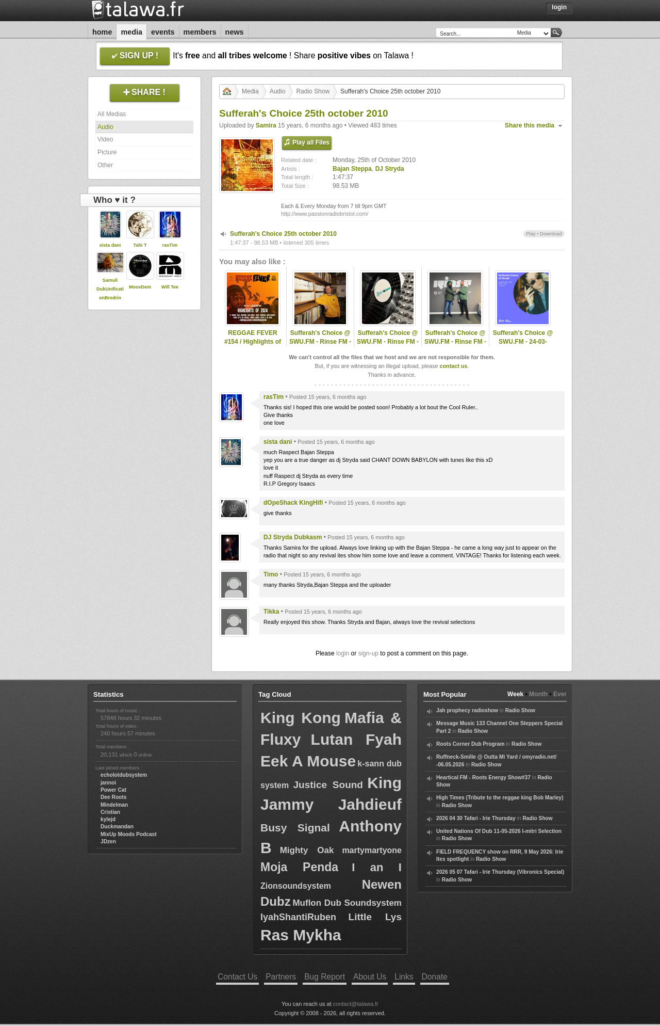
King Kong (300, 717)
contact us (453, 366)
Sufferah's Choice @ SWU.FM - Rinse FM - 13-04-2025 (455, 341)
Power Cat (113, 790)
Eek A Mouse (308, 761)
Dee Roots (113, 797)
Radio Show (312, 91)
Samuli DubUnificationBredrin (110, 289)
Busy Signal (295, 827)
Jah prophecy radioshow (467, 710)
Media (131, 32)
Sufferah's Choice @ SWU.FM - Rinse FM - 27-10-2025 (388, 341)
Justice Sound (328, 784)
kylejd (108, 819)
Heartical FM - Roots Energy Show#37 (483, 777)
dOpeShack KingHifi (293, 502)
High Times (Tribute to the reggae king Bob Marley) (500, 797)
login (342, 653)
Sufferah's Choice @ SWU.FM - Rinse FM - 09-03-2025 (320, 341)
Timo (270, 574)
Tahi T (140, 245)
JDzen (108, 841)
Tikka (271, 611)
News (234, 32)
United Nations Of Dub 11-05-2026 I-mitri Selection (499, 831)
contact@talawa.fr (355, 1004)
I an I (377, 867)
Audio (105, 127)
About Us (369, 976)
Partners (281, 976)
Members (200, 32)
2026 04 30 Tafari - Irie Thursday (476, 818)
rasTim (169, 245)
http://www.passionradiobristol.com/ (324, 214)
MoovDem (140, 287)
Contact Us (237, 976)
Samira (266, 125)
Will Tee (169, 287)
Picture (107, 152)
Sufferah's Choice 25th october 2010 (283, 233)
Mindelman (114, 805)
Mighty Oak (307, 850)
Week (515, 694)
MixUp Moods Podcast (129, 834)
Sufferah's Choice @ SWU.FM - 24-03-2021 (523, 341)
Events (163, 32)
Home (102, 32)
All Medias (111, 114)
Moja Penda (299, 867)
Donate (435, 976)
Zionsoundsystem (295, 885)
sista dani (110, 245)
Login (559, 7)
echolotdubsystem (124, 775)
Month (538, 694)
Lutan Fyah (356, 739)
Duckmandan (117, 826)
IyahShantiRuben (298, 917)
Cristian (110, 812)
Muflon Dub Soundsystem (347, 903)
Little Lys (375, 916)
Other (105, 165)
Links (403, 976)
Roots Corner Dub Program (470, 744)
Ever (560, 694)
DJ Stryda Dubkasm (292, 537)
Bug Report (324, 976)
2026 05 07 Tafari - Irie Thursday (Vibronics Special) (500, 872)
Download (551, 233)
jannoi (108, 782)
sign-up (368, 653)
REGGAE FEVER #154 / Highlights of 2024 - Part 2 (252, 341)
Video (105, 139)
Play (531, 233)
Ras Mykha (300, 934)
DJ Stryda (389, 168)
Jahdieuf (370, 804)
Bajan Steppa (352, 168)
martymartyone (372, 850)
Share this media (529, 125)
